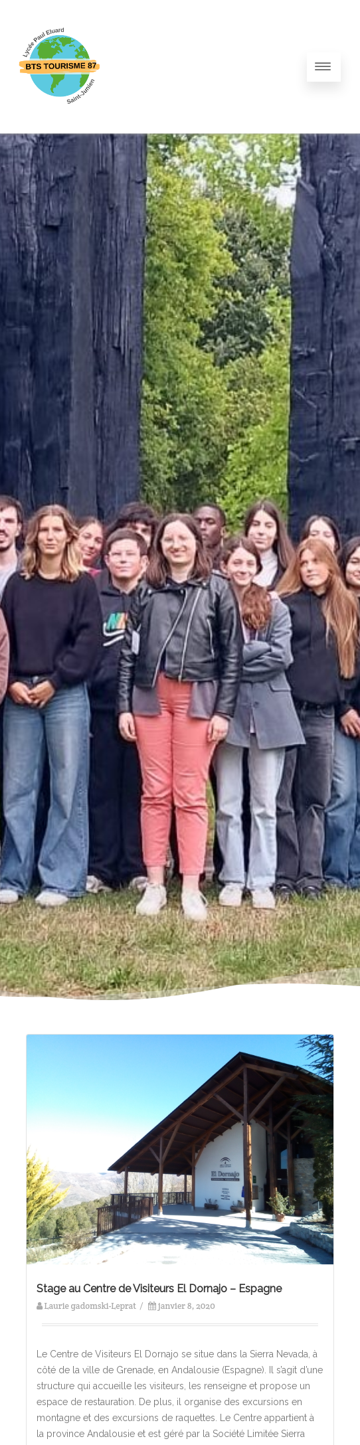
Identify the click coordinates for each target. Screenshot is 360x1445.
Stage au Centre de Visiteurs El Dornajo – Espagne (159, 1288)
